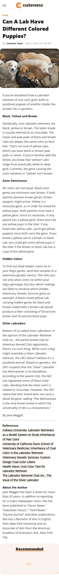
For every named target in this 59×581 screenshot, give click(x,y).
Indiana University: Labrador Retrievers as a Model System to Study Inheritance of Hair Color (29, 434)
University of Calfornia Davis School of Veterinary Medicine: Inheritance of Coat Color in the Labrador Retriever (29, 448)
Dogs (5, 15)
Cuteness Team (14, 43)
